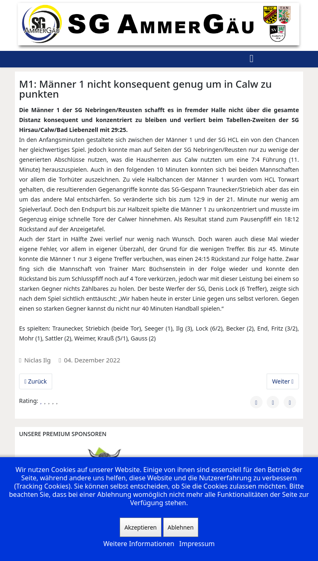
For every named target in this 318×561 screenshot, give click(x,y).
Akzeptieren (140, 527)
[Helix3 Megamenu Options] (251, 59)
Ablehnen (181, 527)
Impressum (197, 543)
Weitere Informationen (138, 543)
